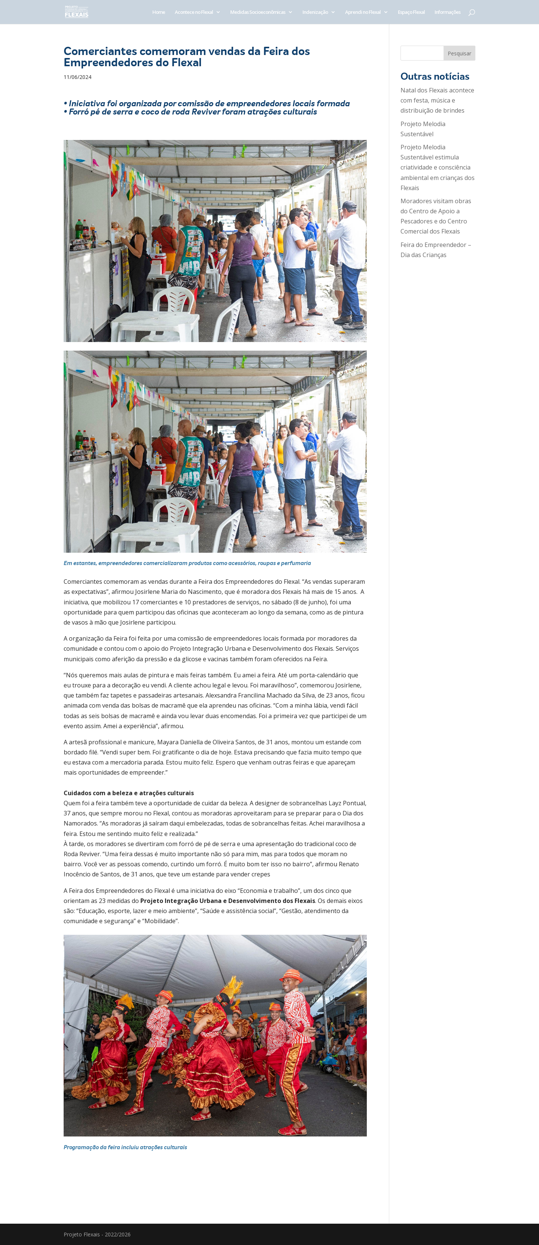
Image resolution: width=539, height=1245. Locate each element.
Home (158, 12)
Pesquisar (459, 53)
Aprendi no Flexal (363, 12)
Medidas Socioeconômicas (257, 12)
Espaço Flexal (411, 12)
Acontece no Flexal (194, 12)
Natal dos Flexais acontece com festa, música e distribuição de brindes (437, 100)
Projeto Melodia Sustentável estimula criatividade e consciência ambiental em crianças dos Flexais (438, 167)
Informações (447, 12)
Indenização (315, 12)
